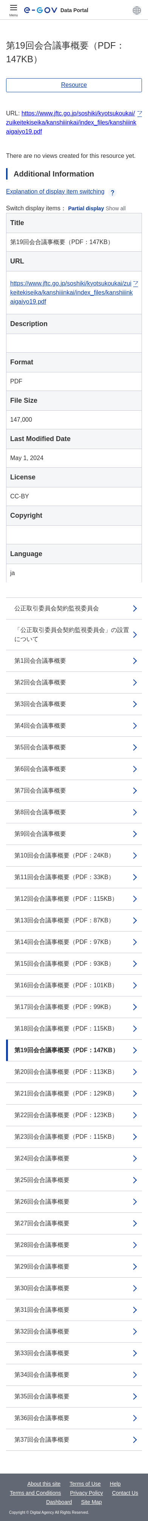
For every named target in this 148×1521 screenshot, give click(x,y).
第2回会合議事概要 (40, 682)
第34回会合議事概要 (41, 1374)
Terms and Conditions (35, 1493)
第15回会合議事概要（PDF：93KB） (64, 963)
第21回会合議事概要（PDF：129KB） (66, 1093)
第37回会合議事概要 (41, 1439)
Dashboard (59, 1502)
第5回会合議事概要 (40, 747)
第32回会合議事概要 (41, 1331)
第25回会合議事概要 (41, 1180)
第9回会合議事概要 (40, 834)
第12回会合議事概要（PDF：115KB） (66, 898)
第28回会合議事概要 (41, 1245)
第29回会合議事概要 (41, 1266)
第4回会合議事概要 (40, 725)
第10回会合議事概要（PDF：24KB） (64, 855)
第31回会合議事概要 (41, 1310)
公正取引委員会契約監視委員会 (56, 608)
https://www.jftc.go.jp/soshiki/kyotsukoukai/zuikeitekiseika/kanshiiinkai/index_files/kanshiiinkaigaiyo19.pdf (71, 122)
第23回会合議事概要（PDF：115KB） (66, 1136)
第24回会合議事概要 (41, 1158)
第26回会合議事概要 (41, 1201)
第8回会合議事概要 (40, 812)
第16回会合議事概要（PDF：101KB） (66, 985)
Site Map (91, 1502)
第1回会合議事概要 (40, 660)
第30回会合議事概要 (41, 1288)
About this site (43, 1484)
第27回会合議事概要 (41, 1223)
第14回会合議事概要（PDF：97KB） (64, 942)
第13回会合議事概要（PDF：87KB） (64, 920)
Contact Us (125, 1493)
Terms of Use (84, 1484)
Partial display (86, 208)
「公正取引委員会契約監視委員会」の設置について (71, 634)
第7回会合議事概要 (40, 790)
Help (115, 1484)
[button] (137, 10)
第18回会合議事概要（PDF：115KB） (66, 1028)
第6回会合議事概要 (40, 769)
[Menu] (13, 10)
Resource (74, 85)
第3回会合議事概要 (40, 704)
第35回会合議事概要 (41, 1396)
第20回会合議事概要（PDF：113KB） (66, 1072)
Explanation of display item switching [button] (61, 191)
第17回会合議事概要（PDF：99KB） (64, 1007)
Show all (116, 208)
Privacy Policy (86, 1493)
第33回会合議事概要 (41, 1353)
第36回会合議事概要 (41, 1418)
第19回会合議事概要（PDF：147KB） (66, 1050)
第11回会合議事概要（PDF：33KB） (64, 877)
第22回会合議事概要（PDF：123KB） (66, 1115)
